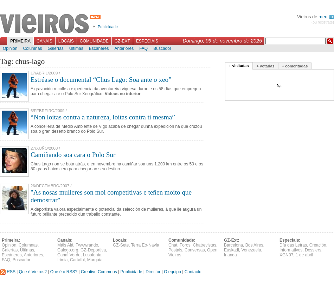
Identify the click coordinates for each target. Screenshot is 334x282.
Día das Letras (293, 245)
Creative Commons (99, 271)
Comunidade (94, 41)
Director (153, 271)
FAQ (143, 48)
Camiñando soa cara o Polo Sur (73, 154)
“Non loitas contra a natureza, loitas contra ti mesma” (103, 117)
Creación (317, 245)
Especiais (147, 41)
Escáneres (99, 48)
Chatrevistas (204, 245)
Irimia (62, 259)
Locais (66, 41)
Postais (175, 250)
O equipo (172, 271)
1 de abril (304, 255)
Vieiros (51, 24)
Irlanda (230, 255)
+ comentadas (295, 66)
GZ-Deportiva (93, 250)
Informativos (291, 250)
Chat (172, 245)
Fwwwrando (87, 245)
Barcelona (233, 245)
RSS (7, 271)
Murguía (95, 259)
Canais (44, 41)
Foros (185, 245)
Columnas (32, 48)
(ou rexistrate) (322, 22)
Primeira (20, 41)
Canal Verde (69, 255)
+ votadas (266, 66)
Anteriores (124, 48)
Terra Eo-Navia (145, 245)
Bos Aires (254, 245)
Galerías (55, 48)
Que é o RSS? (63, 271)
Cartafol (77, 259)
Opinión (10, 48)
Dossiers (313, 250)
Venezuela (251, 250)
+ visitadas (239, 66)
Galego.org (67, 250)
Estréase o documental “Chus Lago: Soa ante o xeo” (101, 79)
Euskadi (231, 250)
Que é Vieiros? (33, 271)
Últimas (76, 48)
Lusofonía (92, 255)
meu (326, 16)
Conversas (195, 250)
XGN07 (286, 255)
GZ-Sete (121, 245)
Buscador (162, 48)
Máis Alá (65, 245)
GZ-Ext (122, 41)
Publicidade (108, 27)
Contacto (193, 271)
